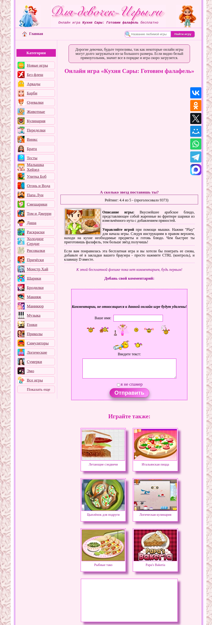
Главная (32, 34)
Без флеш (35, 74)
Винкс (32, 139)
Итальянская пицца (155, 462)
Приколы (35, 333)
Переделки (36, 130)
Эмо (30, 371)
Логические (37, 352)
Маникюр (35, 306)
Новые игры (37, 65)
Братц (32, 148)
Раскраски (35, 232)
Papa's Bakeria (155, 563)
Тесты (32, 158)
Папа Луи (35, 195)
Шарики (34, 278)
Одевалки (35, 102)
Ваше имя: (103, 318)
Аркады (33, 83)
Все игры (35, 380)
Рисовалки (36, 250)
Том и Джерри (39, 213)
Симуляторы (38, 343)
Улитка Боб (37, 176)
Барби (32, 93)
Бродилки (35, 287)
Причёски (35, 259)
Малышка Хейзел (35, 167)
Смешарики (37, 204)
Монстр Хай (37, 269)
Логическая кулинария (155, 512)
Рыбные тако (103, 563)
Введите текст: (129, 354)
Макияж (34, 296)
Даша (31, 222)
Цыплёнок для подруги (103, 512)
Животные (36, 111)
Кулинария (36, 121)
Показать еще (38, 389)
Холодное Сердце (35, 241)
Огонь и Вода (38, 185)
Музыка (34, 315)
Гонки (32, 324)
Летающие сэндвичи (103, 462)
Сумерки (34, 361)
